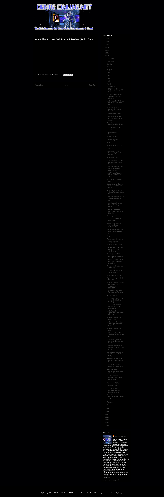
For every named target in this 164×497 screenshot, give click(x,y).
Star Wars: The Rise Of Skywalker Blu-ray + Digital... (114, 96)
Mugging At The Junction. (115, 145)
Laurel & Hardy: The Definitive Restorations (115, 365)
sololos (108, 493)
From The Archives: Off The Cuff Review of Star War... (115, 192)
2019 (107, 408)
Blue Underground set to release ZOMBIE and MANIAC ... (115, 185)
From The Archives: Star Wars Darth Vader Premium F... (115, 168)
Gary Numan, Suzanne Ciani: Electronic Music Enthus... (115, 360)
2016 (107, 417)
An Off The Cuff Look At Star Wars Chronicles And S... (114, 174)
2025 (107, 41)
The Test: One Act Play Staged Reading (114, 271)
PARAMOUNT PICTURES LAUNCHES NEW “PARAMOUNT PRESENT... (115, 285)
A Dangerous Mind (113, 157)
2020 (107, 56)
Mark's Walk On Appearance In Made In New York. (115, 312)
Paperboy (110, 148)
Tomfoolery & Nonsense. (115, 239)
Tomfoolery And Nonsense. (112, 133)
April (108, 81)
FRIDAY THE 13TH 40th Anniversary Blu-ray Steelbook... (115, 249)
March (109, 84)
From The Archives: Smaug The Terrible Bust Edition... (114, 109)
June (109, 75)
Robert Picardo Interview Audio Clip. (115, 267)
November (110, 61)
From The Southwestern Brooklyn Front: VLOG (115, 124)
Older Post (92, 85)
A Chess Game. (112, 137)
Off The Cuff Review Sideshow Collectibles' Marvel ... (115, 211)
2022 (107, 50)
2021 (107, 53)
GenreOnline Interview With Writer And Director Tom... (115, 396)
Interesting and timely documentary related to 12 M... (115, 118)
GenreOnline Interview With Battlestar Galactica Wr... (114, 225)
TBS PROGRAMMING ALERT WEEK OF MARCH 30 (114, 306)
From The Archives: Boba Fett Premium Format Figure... (115, 162)
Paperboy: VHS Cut (113, 254)
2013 (107, 425)
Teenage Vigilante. (113, 140)
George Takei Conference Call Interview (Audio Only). (115, 353)
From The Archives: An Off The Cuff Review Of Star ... (115, 198)
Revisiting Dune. (112, 216)
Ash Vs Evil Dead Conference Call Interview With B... (113, 384)
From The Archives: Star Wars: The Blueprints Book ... (115, 204)
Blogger (120, 493)
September (111, 67)
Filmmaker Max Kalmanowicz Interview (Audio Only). (115, 371)
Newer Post (39, 85)
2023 (107, 47)
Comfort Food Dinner (113, 114)
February (110, 402)
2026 (107, 38)
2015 (107, 420)
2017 (107, 414)
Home (66, 85)
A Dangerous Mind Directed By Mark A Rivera (114, 152)
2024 (107, 44)
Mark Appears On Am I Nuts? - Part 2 (114, 318)
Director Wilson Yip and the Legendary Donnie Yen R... (115, 341)
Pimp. (109, 142)
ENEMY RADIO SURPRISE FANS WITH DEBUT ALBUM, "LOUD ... (115, 89)
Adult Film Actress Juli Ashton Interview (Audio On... (115, 334)
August (109, 70)
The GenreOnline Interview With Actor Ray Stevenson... (114, 390)
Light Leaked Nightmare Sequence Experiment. (115, 291)
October (110, 64)
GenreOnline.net (120, 436)
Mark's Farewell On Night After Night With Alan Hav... (115, 323)
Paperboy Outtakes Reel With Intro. (115, 279)
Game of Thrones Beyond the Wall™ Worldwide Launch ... (115, 261)
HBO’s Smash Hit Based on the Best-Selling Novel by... (115, 300)
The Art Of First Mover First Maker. (114, 219)
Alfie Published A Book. (114, 275)
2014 (107, 423)
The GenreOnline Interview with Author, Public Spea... (114, 377)
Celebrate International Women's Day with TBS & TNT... (115, 347)
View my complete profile (111, 480)
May (108, 78)
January (110, 405)
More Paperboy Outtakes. (115, 257)
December (110, 58)
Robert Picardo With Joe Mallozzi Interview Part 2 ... (115, 231)
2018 (107, 411)
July (108, 72)
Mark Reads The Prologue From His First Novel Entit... (115, 102)
